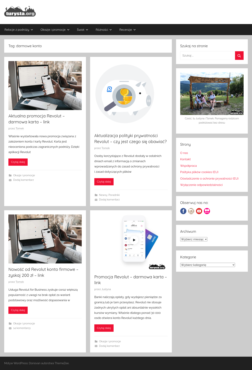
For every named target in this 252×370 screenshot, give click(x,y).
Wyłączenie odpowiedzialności (201, 185)
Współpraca (188, 165)
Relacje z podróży (19, 29)
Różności (104, 29)
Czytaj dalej (18, 162)
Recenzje (127, 29)
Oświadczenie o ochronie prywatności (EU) (209, 178)
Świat (82, 29)
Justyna (106, 289)
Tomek (20, 128)
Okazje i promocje (55, 29)
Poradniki (114, 195)
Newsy (103, 195)
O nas (184, 153)
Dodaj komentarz (23, 179)
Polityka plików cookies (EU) (199, 172)
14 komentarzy (22, 328)
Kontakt (185, 159)
